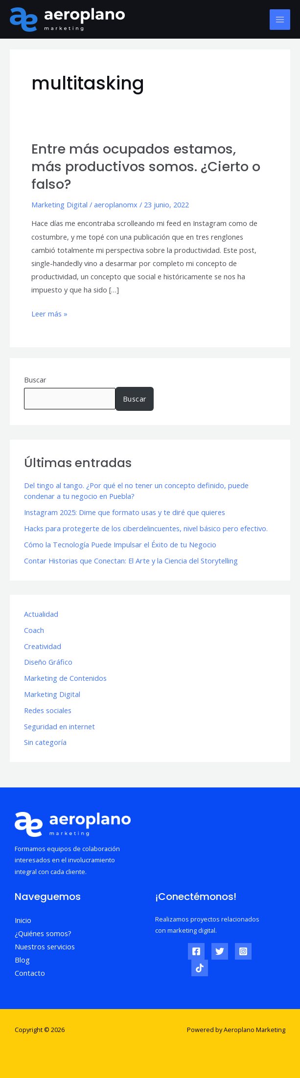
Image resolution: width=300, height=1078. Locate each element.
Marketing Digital (59, 204)
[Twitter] (219, 951)
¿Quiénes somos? (43, 933)
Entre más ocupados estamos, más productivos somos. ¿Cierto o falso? (145, 166)
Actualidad (41, 614)
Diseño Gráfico (48, 662)
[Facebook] (196, 951)
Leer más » (49, 312)
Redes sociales (47, 710)
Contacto (30, 973)
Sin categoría (45, 742)
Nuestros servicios (45, 946)
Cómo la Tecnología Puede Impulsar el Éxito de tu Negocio (120, 544)
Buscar (35, 379)
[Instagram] (243, 951)
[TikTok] (199, 968)
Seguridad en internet (59, 726)
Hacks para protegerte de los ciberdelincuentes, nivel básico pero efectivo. (146, 528)
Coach (34, 630)
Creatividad (42, 646)
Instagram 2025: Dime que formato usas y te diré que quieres (124, 512)
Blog (22, 960)
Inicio (23, 920)
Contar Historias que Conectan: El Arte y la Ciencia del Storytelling (131, 560)
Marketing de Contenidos (65, 678)
